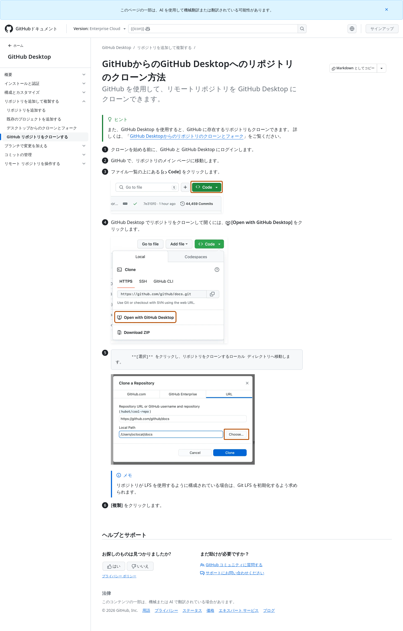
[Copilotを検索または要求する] (217, 28)
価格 (210, 610)
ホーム (15, 45)
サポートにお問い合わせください (232, 572)
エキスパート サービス (239, 610)
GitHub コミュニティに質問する (231, 564)
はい (114, 566)
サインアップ (382, 28)
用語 (146, 610)
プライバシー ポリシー (119, 576)
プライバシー (166, 610)
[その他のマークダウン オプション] (381, 68)
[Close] (387, 9)
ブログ (269, 610)
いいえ (140, 566)
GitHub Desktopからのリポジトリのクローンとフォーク (187, 136)
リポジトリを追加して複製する (164, 47)
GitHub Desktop (29, 56)
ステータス (192, 610)
